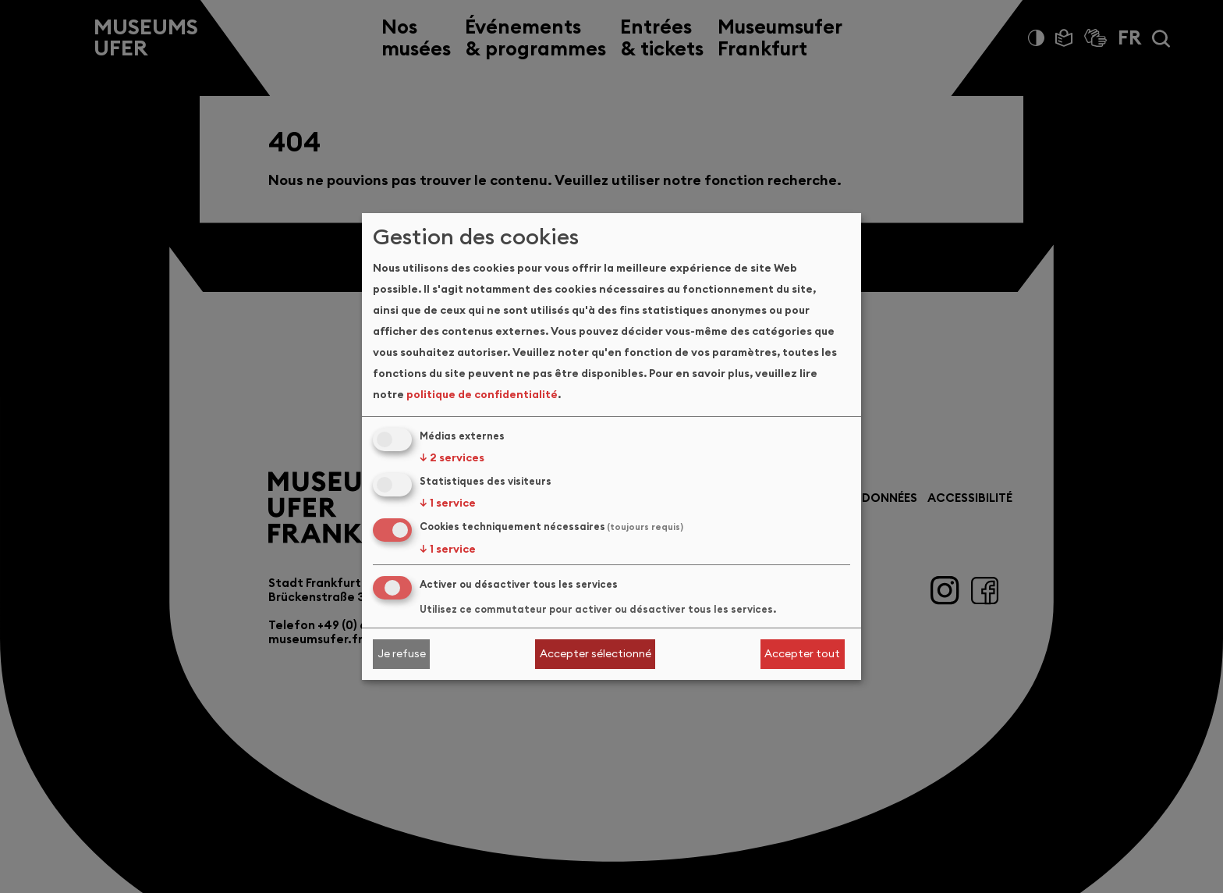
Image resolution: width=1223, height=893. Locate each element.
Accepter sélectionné (595, 653)
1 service (448, 503)
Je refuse (402, 653)
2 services (452, 457)
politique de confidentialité (482, 394)
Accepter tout (802, 653)
